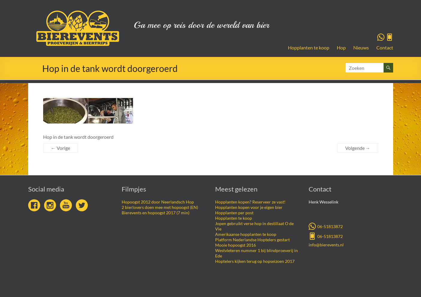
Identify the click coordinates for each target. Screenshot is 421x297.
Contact (384, 47)
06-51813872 (326, 226)
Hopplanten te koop (308, 47)
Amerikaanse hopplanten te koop (245, 234)
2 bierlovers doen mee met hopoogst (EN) (160, 207)
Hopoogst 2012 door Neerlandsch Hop (158, 201)
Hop (341, 47)
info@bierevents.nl (326, 244)
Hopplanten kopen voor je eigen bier (249, 207)
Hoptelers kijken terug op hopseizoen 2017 (255, 261)
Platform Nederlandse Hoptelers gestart (252, 239)
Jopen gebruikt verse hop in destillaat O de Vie (254, 226)
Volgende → (357, 148)
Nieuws (361, 47)
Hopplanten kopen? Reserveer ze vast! (250, 201)
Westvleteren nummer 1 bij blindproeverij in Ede (256, 253)
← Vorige (60, 148)
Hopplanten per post (234, 212)
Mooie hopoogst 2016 (235, 245)
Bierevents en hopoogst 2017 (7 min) (155, 212)
